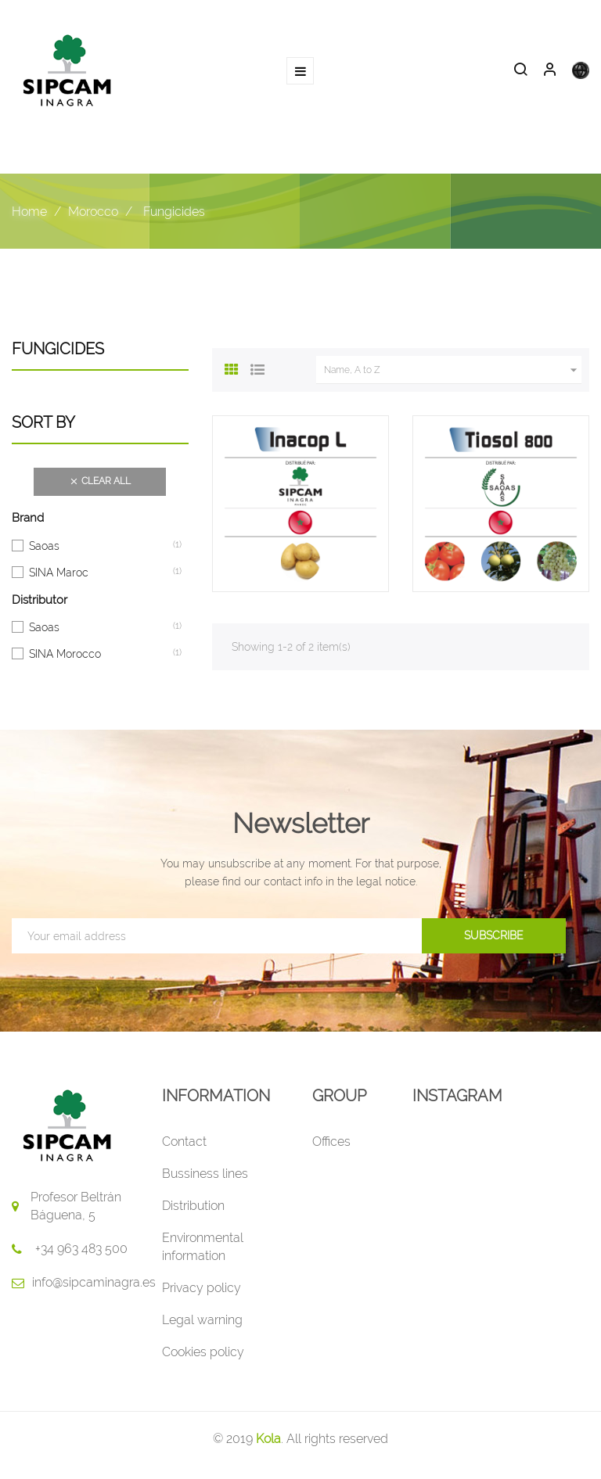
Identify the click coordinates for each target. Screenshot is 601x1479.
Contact (184, 1141)
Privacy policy (201, 1287)
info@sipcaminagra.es (94, 1282)
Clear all (100, 482)
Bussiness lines (205, 1173)
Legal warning (202, 1319)
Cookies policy (203, 1351)
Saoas (44, 545)
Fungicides (58, 348)
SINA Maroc (58, 572)
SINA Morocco (65, 653)
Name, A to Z (452, 370)
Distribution (193, 1205)
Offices (331, 1141)
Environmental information (202, 1246)
